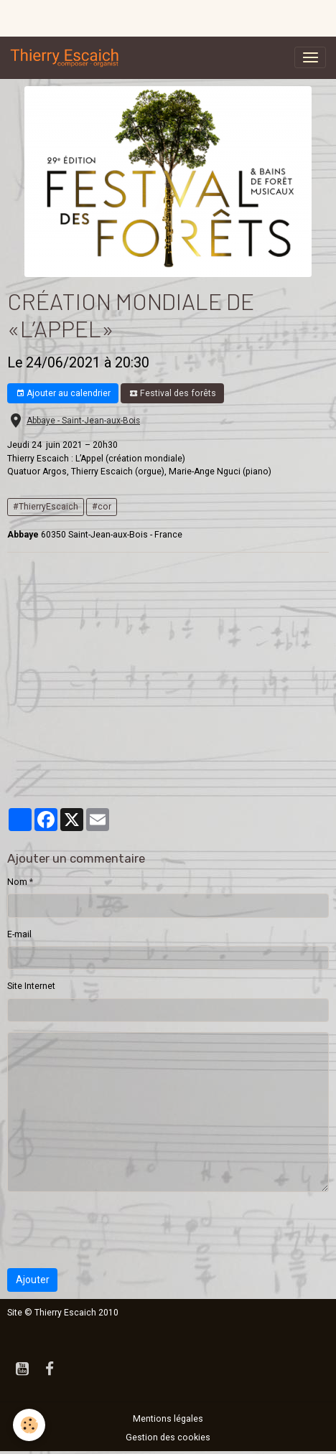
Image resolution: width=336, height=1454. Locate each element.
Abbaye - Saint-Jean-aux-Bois (83, 421)
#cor (101, 507)
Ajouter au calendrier (63, 393)
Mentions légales (168, 1419)
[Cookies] (29, 1425)
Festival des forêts (172, 393)
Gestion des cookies (168, 1437)
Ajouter (33, 1279)
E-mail (19, 934)
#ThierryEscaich (45, 507)
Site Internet (31, 986)
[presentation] (116, 1230)
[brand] (67, 57)
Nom (17, 882)
